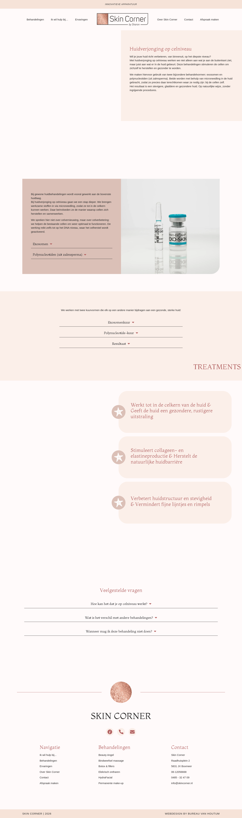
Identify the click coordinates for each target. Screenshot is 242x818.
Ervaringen (81, 19)
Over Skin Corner (167, 19)
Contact (188, 19)
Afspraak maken (209, 19)
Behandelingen (35, 19)
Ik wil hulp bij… (59, 19)
